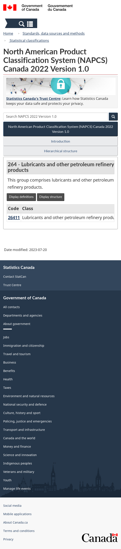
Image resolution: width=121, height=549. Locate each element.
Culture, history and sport (21, 413)
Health (8, 379)
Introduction (60, 141)
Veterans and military (18, 472)
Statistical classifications (29, 40)
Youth (7, 480)
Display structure (50, 197)
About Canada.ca (15, 522)
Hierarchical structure (60, 151)
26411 (14, 217)
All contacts (11, 307)
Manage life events (17, 488)
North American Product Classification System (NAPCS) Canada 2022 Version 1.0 (60, 128)
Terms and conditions (19, 531)
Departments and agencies (22, 315)
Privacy (8, 539)
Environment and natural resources (29, 396)
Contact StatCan (14, 276)
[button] (21, 23)
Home (8, 33)
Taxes (7, 388)
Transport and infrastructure (24, 430)
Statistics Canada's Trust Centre (33, 98)
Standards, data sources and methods (54, 33)
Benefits (9, 371)
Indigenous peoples (17, 463)
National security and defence (25, 404)
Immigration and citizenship (23, 346)
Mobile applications (17, 514)
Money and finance (17, 446)
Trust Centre (12, 285)
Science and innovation (20, 455)
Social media (12, 506)
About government (16, 324)
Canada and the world (19, 438)
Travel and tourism (17, 354)
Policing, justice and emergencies (27, 421)
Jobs (6, 337)
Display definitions (21, 197)
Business (9, 362)
